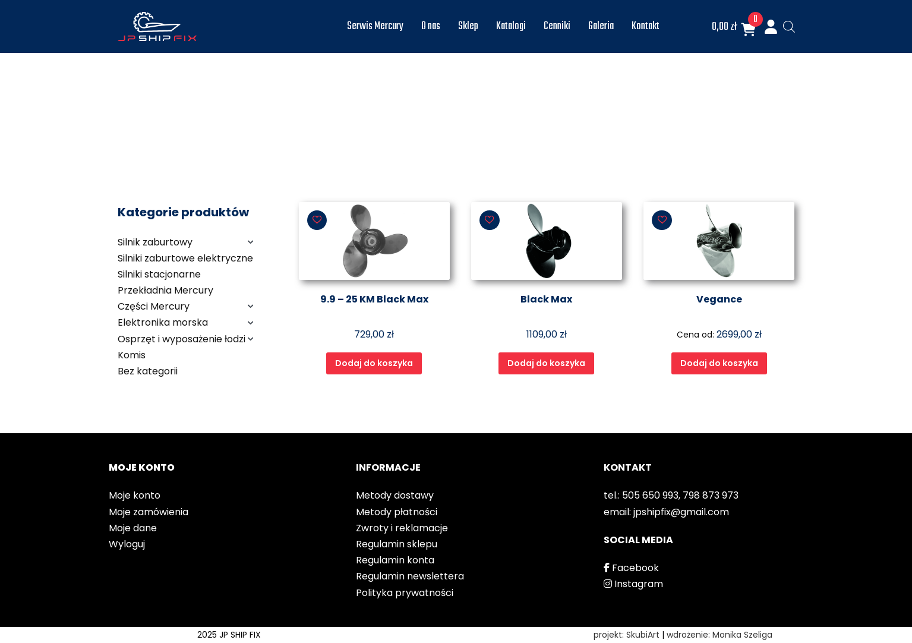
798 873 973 (711, 495)
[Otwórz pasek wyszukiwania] (789, 27)
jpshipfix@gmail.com (681, 512)
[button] (317, 220)
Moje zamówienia (148, 512)
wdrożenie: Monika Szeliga (719, 635)
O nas (430, 26)
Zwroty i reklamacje (402, 528)
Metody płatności (396, 512)
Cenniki (557, 26)
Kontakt (645, 26)
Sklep (468, 26)
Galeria (601, 26)
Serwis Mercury (375, 26)
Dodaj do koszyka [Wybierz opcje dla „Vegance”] (719, 363)
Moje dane (133, 528)
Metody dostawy (395, 495)
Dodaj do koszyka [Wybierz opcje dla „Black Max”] (546, 363)
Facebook (631, 568)
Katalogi (511, 26)
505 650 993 (650, 495)
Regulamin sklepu (396, 544)
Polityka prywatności (404, 593)
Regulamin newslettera (410, 576)
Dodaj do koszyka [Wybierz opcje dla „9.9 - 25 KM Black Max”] (374, 363)
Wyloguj (127, 544)
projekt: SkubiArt (626, 635)
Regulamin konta (395, 560)
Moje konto (134, 495)
